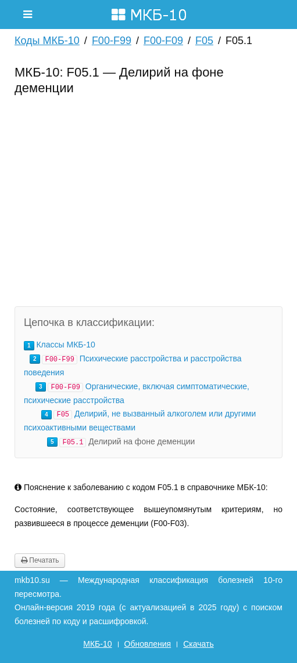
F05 (204, 40)
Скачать (198, 643)
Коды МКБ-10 (47, 40)
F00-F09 (163, 40)
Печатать (40, 560)
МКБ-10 (97, 643)
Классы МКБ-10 (65, 344)
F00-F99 (111, 40)
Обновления (147, 643)
